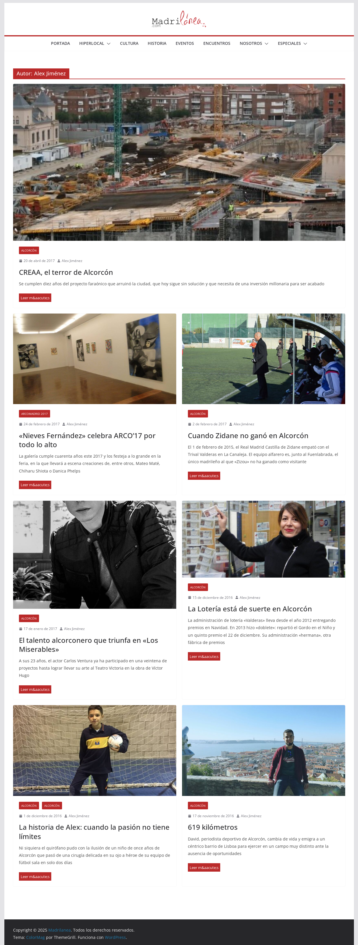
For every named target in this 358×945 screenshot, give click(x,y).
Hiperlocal (91, 43)
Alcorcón (29, 250)
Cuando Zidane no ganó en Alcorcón (248, 435)
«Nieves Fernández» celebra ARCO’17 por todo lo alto (87, 440)
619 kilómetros (213, 827)
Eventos (185, 43)
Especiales (289, 43)
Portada (60, 43)
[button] (107, 43)
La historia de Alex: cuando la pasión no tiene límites (94, 831)
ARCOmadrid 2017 (34, 414)
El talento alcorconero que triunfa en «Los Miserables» (88, 644)
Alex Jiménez (72, 260)
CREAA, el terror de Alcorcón (66, 272)
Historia (157, 43)
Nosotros (251, 43)
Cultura (129, 43)
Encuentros (216, 43)
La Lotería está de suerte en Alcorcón (250, 608)
